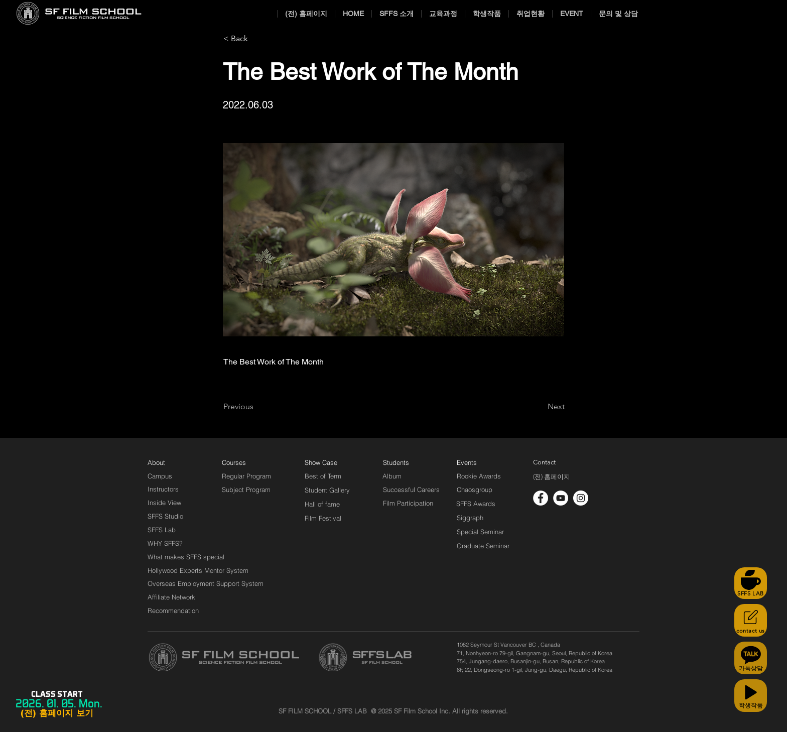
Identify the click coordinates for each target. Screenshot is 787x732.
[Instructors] (163, 489)
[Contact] (544, 462)
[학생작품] (750, 695)
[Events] (478, 462)
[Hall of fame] (322, 504)
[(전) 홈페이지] (551, 477)
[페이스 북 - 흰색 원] (540, 498)
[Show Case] (327, 462)
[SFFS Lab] (162, 530)
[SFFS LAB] (750, 583)
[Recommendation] (174, 610)
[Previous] (256, 407)
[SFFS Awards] (476, 504)
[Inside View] (165, 503)
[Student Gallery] (327, 490)
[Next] (539, 407)
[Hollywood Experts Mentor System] (198, 570)
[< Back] (256, 39)
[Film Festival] (323, 518)
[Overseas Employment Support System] (206, 583)
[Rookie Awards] (479, 476)
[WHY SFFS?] (174, 543)
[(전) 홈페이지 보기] (57, 713)
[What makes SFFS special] (186, 557)
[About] (157, 462)
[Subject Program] (246, 489)
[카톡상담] (750, 658)
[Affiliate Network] (174, 597)
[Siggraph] (470, 518)
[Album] (409, 476)
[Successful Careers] (411, 489)
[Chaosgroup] (475, 489)
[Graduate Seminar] (484, 546)
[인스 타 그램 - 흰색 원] (580, 498)
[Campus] (160, 476)
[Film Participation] (408, 503)
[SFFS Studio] (165, 516)
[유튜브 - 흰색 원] (560, 498)
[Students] (396, 462)
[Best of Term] (323, 476)
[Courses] (246, 462)
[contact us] (750, 620)
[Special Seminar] (480, 532)
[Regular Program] (246, 476)
